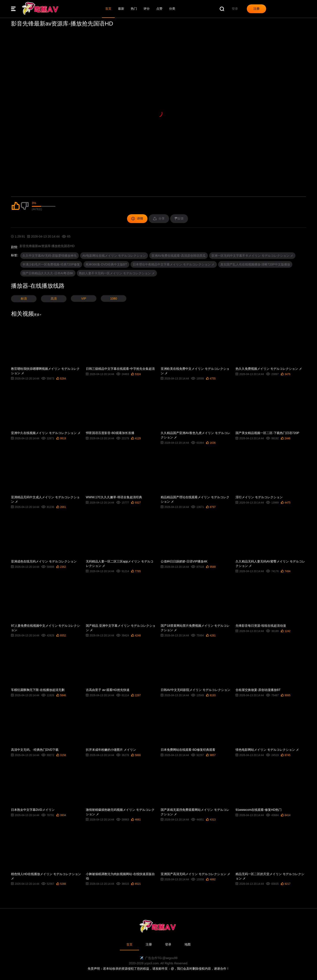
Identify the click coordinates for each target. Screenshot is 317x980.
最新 (121, 8)
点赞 (159, 8)
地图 (187, 944)
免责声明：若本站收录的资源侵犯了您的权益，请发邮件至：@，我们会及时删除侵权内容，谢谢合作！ (158, 968)
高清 (54, 298)
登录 (168, 944)
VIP (83, 298)
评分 (147, 8)
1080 (113, 298)
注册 (149, 944)
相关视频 (26, 313)
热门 (134, 8)
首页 (108, 8)
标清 (24, 298)
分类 (172, 8)
